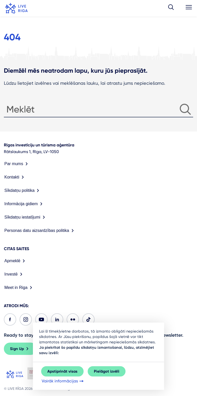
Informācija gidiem (24, 204)
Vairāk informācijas (63, 381)
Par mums (17, 164)
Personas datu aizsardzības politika (40, 231)
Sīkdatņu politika (22, 190)
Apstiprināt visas (62, 371)
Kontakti (15, 177)
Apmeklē (15, 261)
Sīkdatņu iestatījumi (25, 217)
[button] (171, 8)
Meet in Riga (19, 288)
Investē (14, 274)
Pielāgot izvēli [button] (106, 371)
